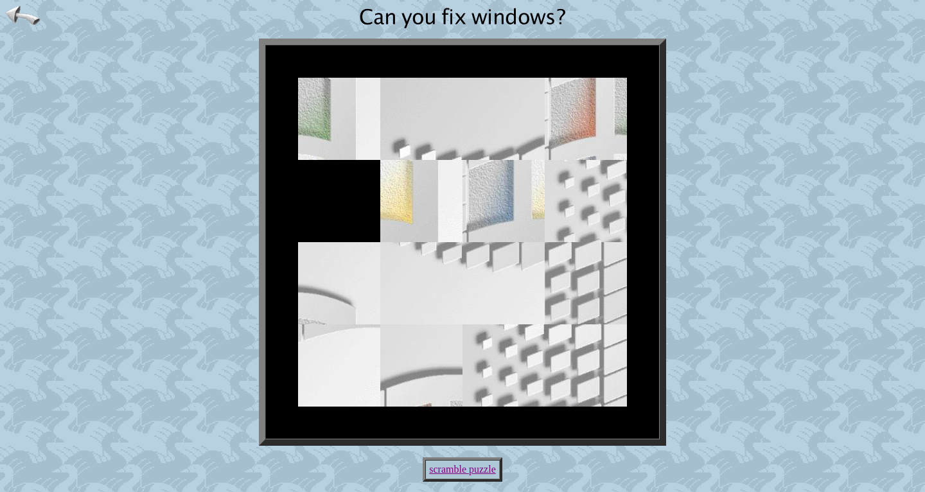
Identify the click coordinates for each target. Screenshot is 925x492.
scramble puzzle (462, 469)
